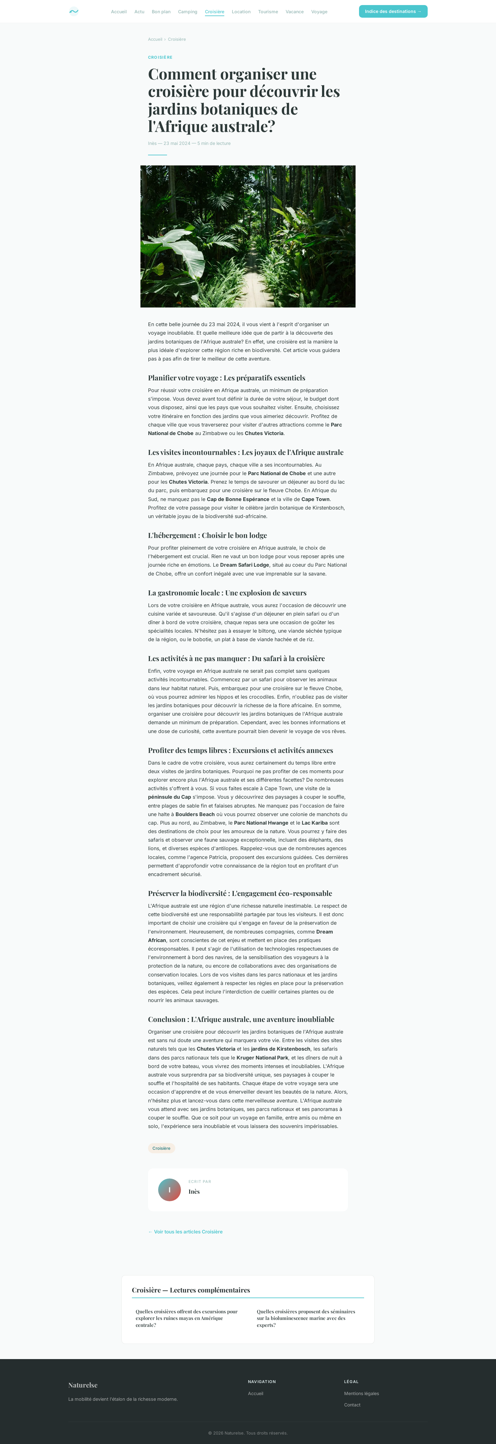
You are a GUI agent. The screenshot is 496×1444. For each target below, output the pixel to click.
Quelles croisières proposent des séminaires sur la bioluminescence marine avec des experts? (306, 1318)
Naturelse (82, 1384)
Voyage (319, 11)
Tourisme (268, 11)
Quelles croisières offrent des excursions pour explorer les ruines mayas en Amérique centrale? (187, 1318)
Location (241, 11)
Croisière (214, 11)
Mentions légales (361, 1393)
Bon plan (161, 11)
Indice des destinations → (393, 11)
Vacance (295, 11)
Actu (139, 11)
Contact (352, 1404)
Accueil (119, 11)
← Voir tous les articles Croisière (185, 1232)
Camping (187, 11)
